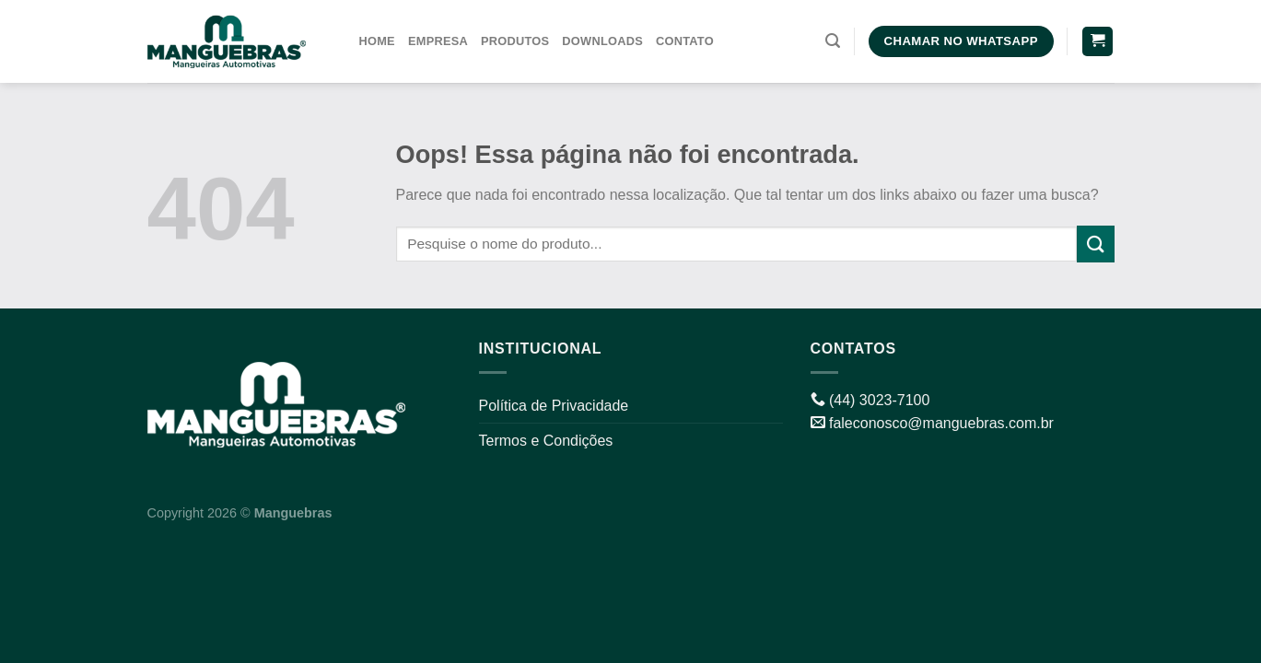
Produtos (515, 41)
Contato (685, 41)
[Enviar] (1095, 244)
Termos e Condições (546, 440)
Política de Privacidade (554, 405)
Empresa (438, 41)
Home (377, 41)
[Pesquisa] (832, 41)
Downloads (602, 41)
